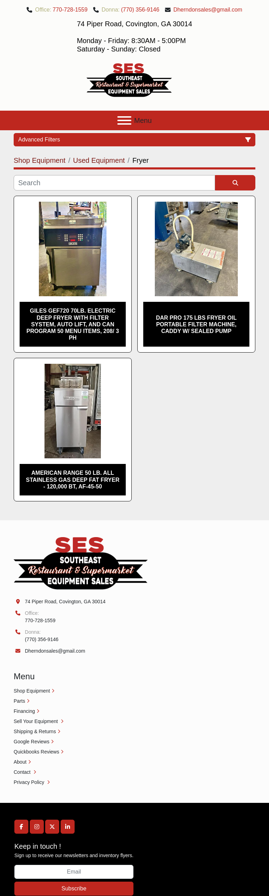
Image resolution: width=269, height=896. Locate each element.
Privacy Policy (30, 782)
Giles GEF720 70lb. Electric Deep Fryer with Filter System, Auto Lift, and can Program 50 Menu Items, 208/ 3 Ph (72, 324)
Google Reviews (31, 741)
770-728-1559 (70, 10)
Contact (23, 772)
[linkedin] (68, 827)
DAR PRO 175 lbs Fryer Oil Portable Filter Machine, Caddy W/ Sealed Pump (196, 324)
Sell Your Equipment (36, 721)
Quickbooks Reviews (36, 752)
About (20, 762)
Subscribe (73, 888)
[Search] (114, 182)
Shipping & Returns (35, 731)
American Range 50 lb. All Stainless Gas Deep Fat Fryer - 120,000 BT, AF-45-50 (72, 479)
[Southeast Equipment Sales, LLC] (81, 563)
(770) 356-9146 (140, 10)
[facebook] (21, 827)
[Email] (73, 872)
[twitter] (52, 827)
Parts (19, 701)
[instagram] (37, 827)
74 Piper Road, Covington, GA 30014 (65, 601)
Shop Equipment (32, 691)
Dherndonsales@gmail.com (207, 10)
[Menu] (124, 120)
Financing (24, 711)
